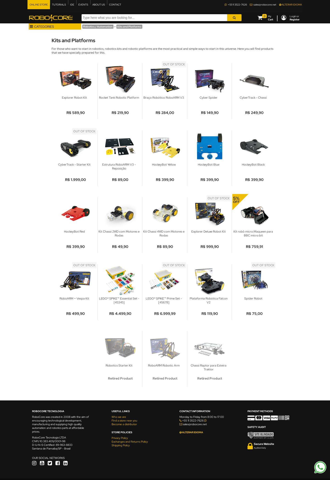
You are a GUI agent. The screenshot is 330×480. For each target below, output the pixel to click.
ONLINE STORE (39, 4)
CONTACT (115, 4)
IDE (72, 4)
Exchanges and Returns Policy (130, 442)
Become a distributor (124, 424)
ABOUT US (98, 4)
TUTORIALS (59, 4)
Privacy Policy (120, 438)
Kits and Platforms (129, 26)
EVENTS (83, 4)
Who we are (119, 417)
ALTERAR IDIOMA (290, 4)
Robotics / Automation (98, 26)
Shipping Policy (121, 445)
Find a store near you (124, 420)
